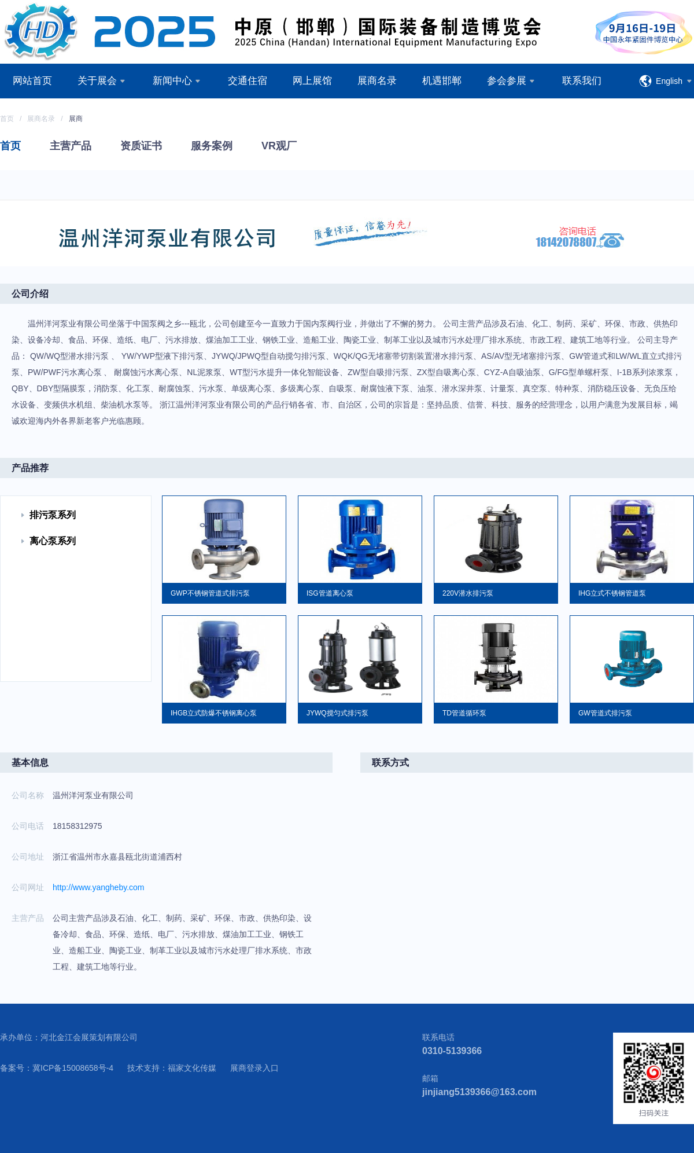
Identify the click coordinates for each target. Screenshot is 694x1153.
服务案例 (211, 146)
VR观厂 (279, 146)
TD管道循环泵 (464, 713)
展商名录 (41, 119)
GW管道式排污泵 (605, 713)
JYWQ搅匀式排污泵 (337, 713)
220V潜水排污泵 (467, 593)
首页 (7, 119)
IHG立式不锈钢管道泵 (612, 593)
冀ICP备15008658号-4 (72, 1068)
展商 (76, 119)
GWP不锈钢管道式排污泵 (210, 593)
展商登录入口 (254, 1068)
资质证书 (141, 146)
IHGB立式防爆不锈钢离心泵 (214, 713)
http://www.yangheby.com (98, 887)
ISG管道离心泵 (330, 593)
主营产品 (70, 146)
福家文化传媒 (192, 1068)
